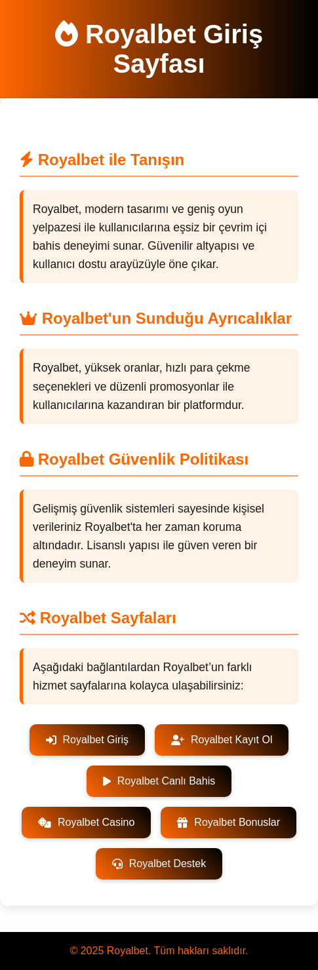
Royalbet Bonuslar (228, 822)
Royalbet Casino (86, 822)
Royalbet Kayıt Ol (222, 739)
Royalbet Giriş (87, 739)
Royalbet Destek (159, 863)
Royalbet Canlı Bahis (159, 780)
